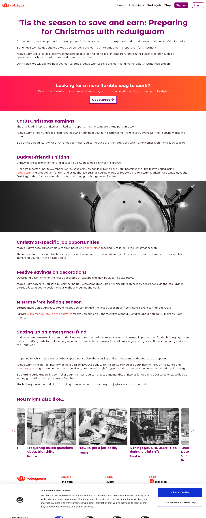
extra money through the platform (49, 313)
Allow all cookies (180, 485)
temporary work (27, 368)
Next (192, 430)
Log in (198, 5)
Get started (103, 100)
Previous (14, 430)
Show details (162, 512)
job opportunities (89, 247)
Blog (167, 5)
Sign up (181, 5)
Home (121, 5)
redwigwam (24, 172)
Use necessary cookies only (180, 495)
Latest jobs (136, 5)
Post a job (154, 5)
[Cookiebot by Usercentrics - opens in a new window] (20, 512)
